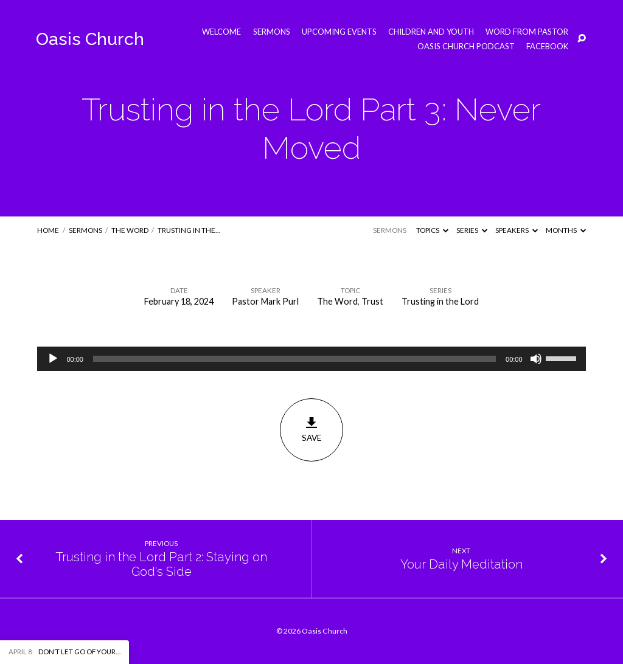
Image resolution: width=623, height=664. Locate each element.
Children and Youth (431, 32)
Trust (372, 301)
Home (48, 230)
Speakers (516, 230)
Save (311, 430)
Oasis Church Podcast (466, 46)
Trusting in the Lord (440, 301)
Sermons (271, 32)
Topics (432, 230)
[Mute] (536, 359)
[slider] (294, 359)
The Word (129, 230)
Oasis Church (90, 39)
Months (566, 230)
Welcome (221, 32)
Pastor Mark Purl (265, 301)
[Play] (53, 359)
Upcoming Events (339, 32)
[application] (311, 359)
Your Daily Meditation (461, 564)
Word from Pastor (527, 32)
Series (471, 230)
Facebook (547, 46)
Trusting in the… (189, 230)
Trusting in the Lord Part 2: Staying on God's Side (161, 564)
